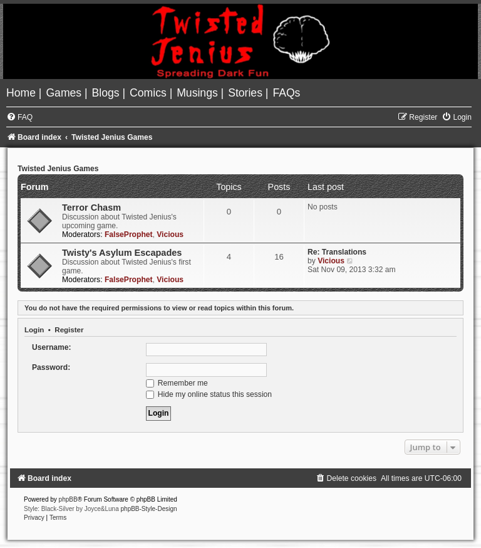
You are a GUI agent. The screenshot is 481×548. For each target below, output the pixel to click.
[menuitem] (22, 93)
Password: (51, 367)
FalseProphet (129, 234)
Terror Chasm (91, 208)
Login (34, 330)
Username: (51, 347)
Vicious (170, 234)
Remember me (177, 383)
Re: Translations (337, 252)
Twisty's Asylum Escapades (122, 253)
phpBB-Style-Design (149, 508)
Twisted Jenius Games (58, 168)
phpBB (68, 499)
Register (68, 330)
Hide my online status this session (209, 394)
